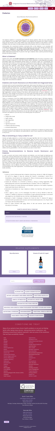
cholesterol (44, 90)
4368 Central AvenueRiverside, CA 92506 (27, 413)
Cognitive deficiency (8, 359)
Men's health (32, 347)
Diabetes (8, 212)
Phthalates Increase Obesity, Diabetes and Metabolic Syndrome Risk (22, 220)
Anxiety (5, 342)
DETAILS (14, 271)
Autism (5, 349)
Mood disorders (33, 351)
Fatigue (5, 366)
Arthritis (5, 344)
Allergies (6, 341)
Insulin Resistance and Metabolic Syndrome (16, 216)
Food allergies (7, 369)
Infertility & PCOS (33, 339)
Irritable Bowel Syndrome (35, 344)
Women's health (33, 376)
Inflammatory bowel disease (36, 341)
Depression (6, 361)
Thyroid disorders (33, 371)
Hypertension (32, 337)
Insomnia (31, 342)
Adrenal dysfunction (8, 347)
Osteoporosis (32, 357)
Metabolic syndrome (34, 349)
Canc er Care (6, 352)
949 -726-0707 (29, 415)
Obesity (31, 356)
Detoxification (7, 362)
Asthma (5, 346)
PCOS (30, 359)
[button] (52, 8)
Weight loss (31, 374)
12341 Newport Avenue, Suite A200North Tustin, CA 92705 (27, 399)
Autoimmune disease (9, 351)
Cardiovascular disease (9, 354)
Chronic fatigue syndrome (10, 356)
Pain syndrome (32, 361)
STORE (6, 422)
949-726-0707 (29, 401)
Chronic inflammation (9, 357)
